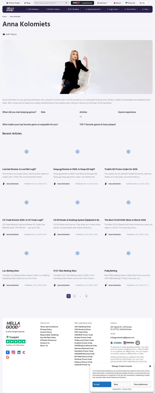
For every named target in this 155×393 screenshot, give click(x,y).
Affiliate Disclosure (48, 341)
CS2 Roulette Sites (82, 330)
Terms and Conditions (49, 327)
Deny (116, 384)
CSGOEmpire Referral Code (85, 346)
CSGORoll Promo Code (83, 335)
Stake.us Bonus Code (83, 362)
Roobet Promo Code (82, 338)
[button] (150, 366)
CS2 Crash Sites (81, 332)
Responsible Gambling (49, 335)
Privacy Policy (127, 389)
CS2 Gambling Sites (82, 327)
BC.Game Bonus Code (83, 357)
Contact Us (45, 343)
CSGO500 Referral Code (84, 354)
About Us (44, 346)
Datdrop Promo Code (83, 360)
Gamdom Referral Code (84, 349)
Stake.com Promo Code (84, 341)
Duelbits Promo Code (83, 343)
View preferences (141, 384)
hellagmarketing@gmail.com (122, 338)
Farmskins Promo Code (83, 351)
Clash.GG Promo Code (83, 365)
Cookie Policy (116, 389)
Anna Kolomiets (12, 184)
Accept (96, 384)
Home (4, 16)
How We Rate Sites (48, 338)
